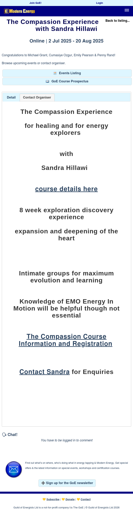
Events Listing (67, 73)
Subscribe (52, 499)
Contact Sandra (44, 372)
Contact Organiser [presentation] (37, 97)
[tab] (11, 98)
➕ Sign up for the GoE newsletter (67, 483)
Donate (70, 499)
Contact (86, 499)
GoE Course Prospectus (67, 81)
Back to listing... (117, 20)
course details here (66, 189)
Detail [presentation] (11, 97)
